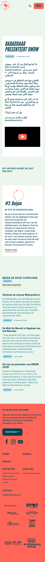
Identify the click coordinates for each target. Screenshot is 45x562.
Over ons (28, 469)
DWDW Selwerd (8, 476)
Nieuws (6, 461)
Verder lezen (11, 250)
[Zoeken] (30, 6)
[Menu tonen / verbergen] (39, 6)
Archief (5, 482)
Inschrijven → (12, 432)
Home (5, 454)
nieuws (10, 56)
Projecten (8, 469)
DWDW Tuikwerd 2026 (11, 473)
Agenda (27, 454)
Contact (7, 490)
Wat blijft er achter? (9, 479)
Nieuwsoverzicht (11, 285)
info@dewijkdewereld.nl (11, 495)
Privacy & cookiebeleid (31, 473)
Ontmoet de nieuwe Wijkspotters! (21, 295)
